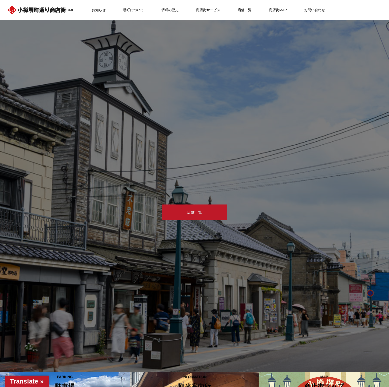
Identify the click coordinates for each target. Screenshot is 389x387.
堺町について (133, 10)
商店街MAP (278, 10)
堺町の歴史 (170, 10)
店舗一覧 (245, 10)
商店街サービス (208, 10)
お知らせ (99, 10)
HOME (69, 10)
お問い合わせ (314, 10)
